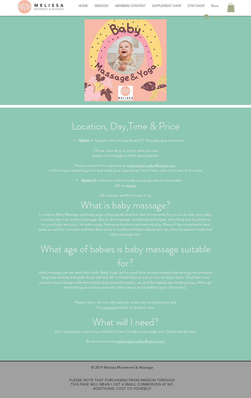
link (120, 155)
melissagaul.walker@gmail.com (151, 165)
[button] (231, 7)
